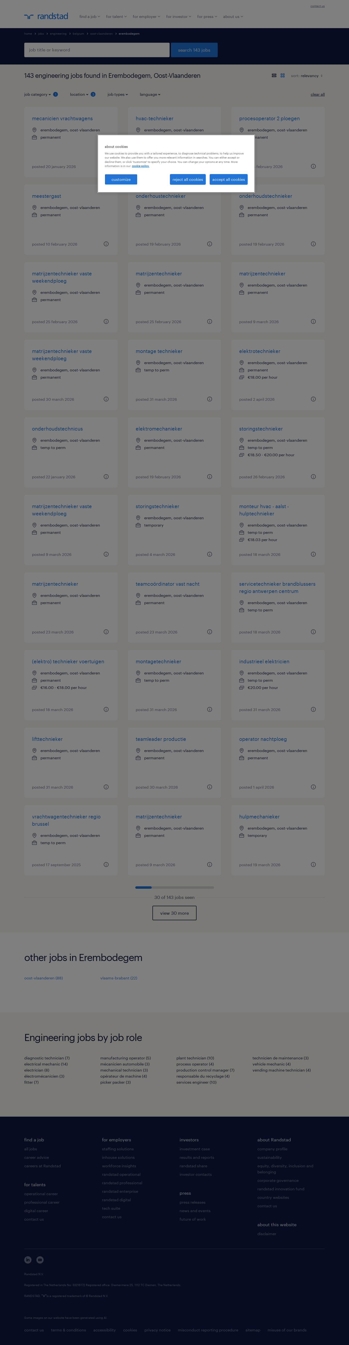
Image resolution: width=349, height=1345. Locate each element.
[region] (176, 164)
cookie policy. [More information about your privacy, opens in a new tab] (140, 166)
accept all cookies (228, 179)
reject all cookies (188, 179)
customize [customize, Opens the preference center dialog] (121, 179)
